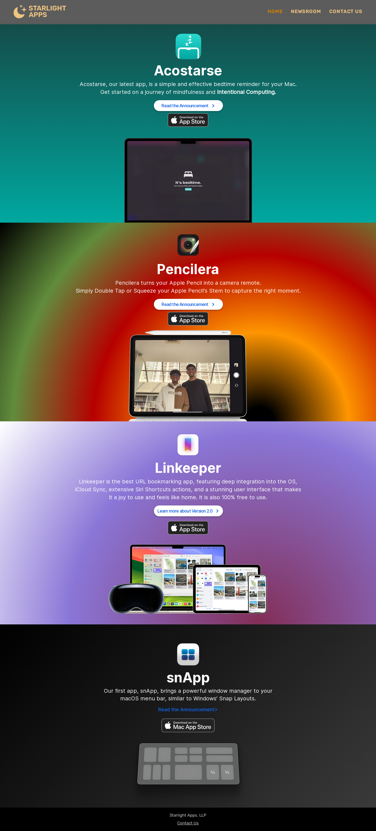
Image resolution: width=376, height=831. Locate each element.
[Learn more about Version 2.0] (188, 510)
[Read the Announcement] (188, 105)
